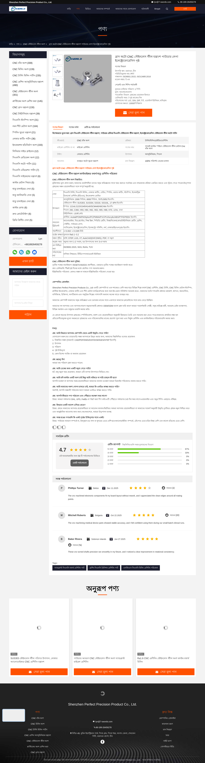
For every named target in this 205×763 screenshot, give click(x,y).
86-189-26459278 (186, 2)
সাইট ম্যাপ (167, 741)
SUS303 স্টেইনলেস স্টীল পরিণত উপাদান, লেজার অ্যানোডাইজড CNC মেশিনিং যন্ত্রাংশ (34, 660)
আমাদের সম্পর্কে (103, 9)
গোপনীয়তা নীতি (167, 746)
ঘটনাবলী (145, 9)
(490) (28, 83)
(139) (23, 69)
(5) (23, 182)
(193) (28, 145)
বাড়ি (69, 9)
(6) (26, 176)
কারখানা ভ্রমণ (167, 724)
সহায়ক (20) (174, 515)
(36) (24, 138)
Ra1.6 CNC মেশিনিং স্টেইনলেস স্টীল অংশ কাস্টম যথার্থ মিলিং (163, 660)
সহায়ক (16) (77, 545)
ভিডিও (88, 9)
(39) (26, 113)
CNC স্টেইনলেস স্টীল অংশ (34, 44)
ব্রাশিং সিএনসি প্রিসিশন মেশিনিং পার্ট (104, 568)
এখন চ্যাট (28, 261)
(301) (25, 93)
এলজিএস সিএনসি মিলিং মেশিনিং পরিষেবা (140, 568)
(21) (24, 132)
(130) (23, 107)
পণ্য (78, 9)
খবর (167, 735)
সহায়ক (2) (170, 488)
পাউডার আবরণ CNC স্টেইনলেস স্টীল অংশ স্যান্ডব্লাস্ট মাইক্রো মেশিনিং (99, 660)
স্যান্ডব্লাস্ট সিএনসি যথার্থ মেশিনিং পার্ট (69, 568)
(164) (25, 126)
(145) (28, 101)
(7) (26, 170)
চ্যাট (185, 9)
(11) (24, 164)
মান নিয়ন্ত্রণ (167, 729)
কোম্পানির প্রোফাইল (167, 718)
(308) (22, 63)
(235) (27, 75)
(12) (25, 151)
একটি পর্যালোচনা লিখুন (80, 464)
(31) (25, 120)
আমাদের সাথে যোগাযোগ (125, 9)
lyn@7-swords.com (161, 2)
